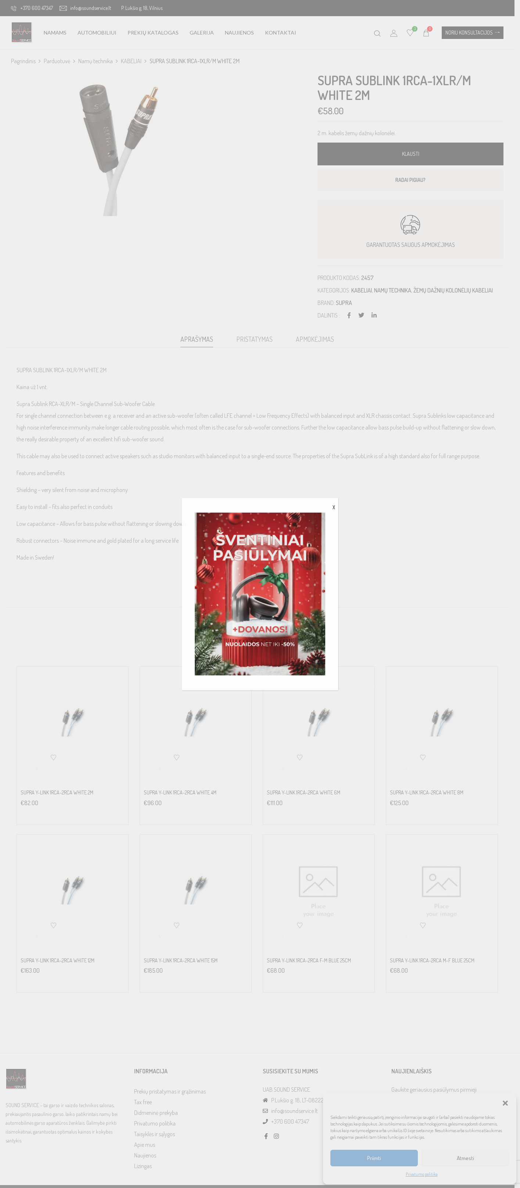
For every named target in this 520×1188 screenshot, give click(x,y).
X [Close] (334, 507)
